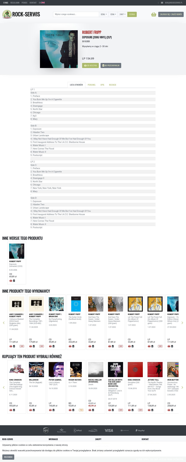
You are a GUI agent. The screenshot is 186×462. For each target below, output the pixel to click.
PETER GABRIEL (55, 380)
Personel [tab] (92, 84)
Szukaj (132, 14)
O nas (5, 2)
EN (42, 2)
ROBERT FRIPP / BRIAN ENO (55, 315)
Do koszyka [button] (90, 65)
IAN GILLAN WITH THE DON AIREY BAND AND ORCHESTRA (115, 383)
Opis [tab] (102, 84)
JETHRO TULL (153, 380)
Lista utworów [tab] (76, 84)
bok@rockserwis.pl (172, 2)
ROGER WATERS (75, 380)
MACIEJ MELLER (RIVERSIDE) (95, 381)
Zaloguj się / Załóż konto (171, 14)
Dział (103, 14)
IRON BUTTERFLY (174, 380)
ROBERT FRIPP (15, 261)
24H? (122, 14)
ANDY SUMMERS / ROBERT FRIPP (16, 315)
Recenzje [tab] (112, 84)
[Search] (76, 14)
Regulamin (14, 2)
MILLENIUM (33, 380)
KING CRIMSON (15, 380)
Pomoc (24, 2)
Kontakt (33, 2)
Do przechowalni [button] (110, 65)
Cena (112, 14)
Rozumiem (8, 456)
